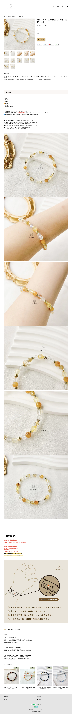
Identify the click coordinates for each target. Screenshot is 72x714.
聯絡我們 (5, 699)
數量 (38, 33)
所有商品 (58, 6)
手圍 (38, 28)
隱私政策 (36, 711)
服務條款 (32, 711)
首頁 (54, 6)
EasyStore (41, 709)
